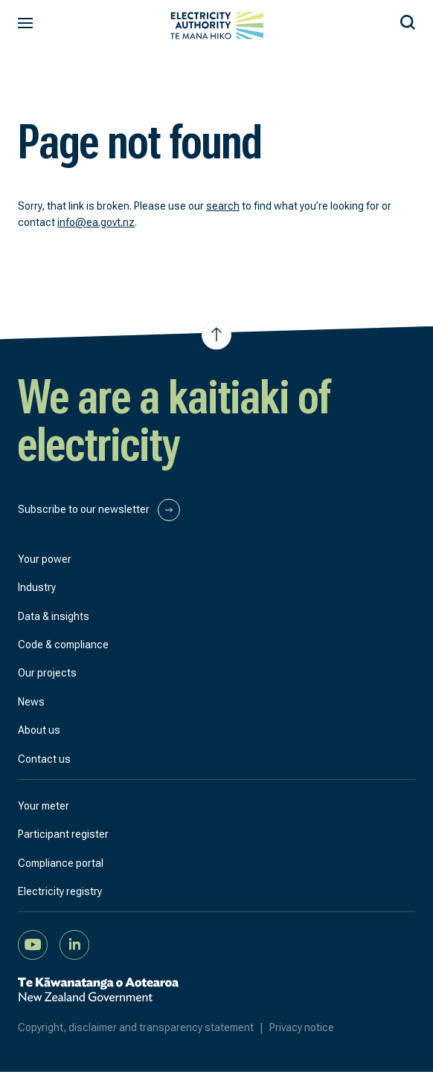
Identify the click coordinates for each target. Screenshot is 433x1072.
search (223, 206)
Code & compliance (63, 644)
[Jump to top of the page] (216, 334)
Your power (44, 559)
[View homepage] (217, 25)
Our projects (47, 673)
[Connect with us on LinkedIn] (74, 944)
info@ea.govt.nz (96, 222)
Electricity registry (60, 891)
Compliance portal (60, 863)
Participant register (63, 834)
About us (39, 730)
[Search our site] (407, 20)
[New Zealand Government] (98, 998)
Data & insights (53, 616)
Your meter (43, 806)
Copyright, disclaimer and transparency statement (143, 1027)
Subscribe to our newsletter (99, 510)
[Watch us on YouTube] (33, 944)
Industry (37, 587)
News (31, 702)
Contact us (44, 759)
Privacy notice (301, 1027)
